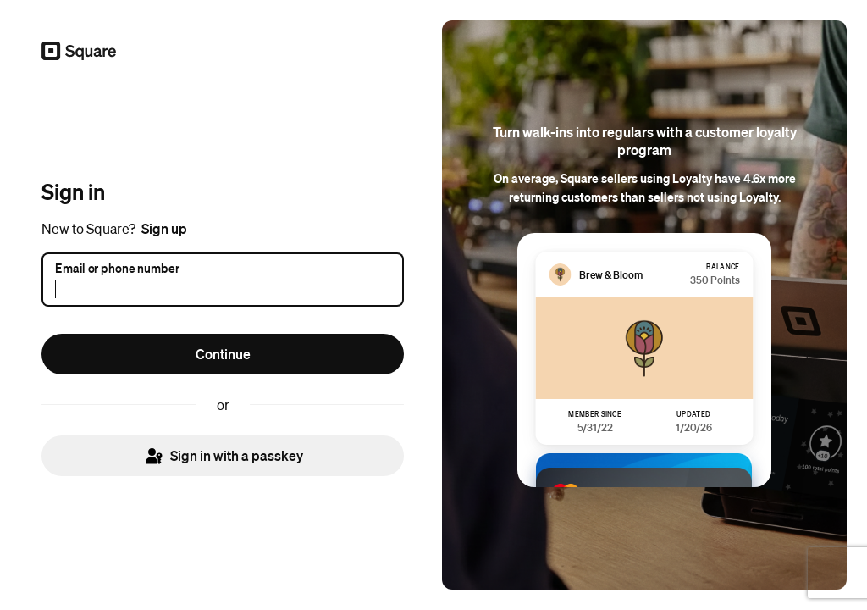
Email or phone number (117, 266)
